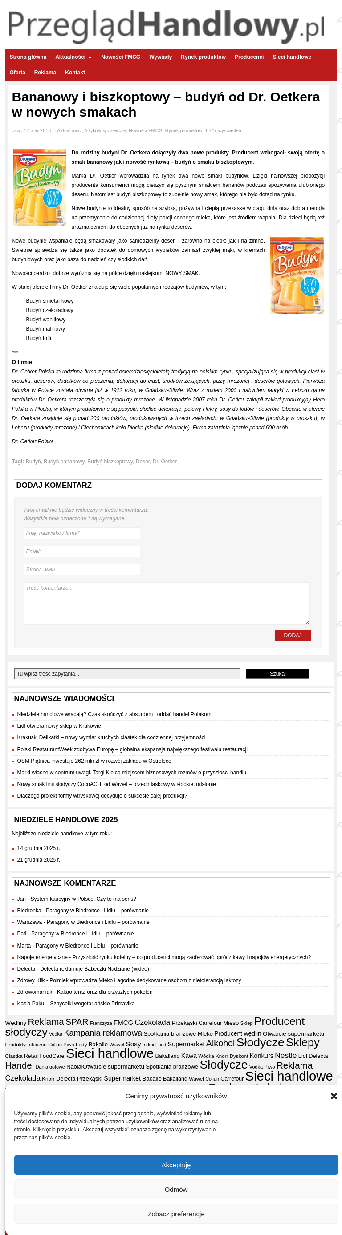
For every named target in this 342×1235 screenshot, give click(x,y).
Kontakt (75, 72)
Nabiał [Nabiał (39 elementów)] (74, 1066)
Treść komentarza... (167, 603)
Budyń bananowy (64, 461)
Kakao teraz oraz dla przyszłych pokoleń (105, 992)
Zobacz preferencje (175, 1214)
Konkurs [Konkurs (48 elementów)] (261, 1055)
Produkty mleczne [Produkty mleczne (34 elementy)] (26, 1044)
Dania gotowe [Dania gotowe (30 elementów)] (50, 1066)
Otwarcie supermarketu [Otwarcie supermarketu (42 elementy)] (293, 1033)
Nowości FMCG (120, 57)
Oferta (17, 72)
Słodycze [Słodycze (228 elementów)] (260, 1042)
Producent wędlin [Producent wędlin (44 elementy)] (237, 1033)
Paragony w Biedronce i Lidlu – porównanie (97, 910)
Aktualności (73, 57)
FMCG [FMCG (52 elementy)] (123, 1022)
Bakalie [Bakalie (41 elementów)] (98, 1044)
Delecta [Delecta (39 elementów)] (318, 1056)
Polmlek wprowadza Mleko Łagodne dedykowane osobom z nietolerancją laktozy (145, 980)
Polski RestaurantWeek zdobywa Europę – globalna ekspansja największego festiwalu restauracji (132, 749)
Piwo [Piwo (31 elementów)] (68, 1044)
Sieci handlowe (292, 57)
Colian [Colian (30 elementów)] (55, 1044)
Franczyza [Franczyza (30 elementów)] (101, 1023)
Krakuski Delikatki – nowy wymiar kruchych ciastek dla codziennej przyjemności (111, 737)
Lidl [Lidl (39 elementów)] (302, 1056)
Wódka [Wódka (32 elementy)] (206, 1056)
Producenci (249, 57)
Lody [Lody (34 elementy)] (81, 1044)
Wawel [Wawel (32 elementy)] (116, 1044)
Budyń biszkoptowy (110, 461)
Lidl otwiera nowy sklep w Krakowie (59, 726)
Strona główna (28, 57)
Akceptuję (176, 1165)
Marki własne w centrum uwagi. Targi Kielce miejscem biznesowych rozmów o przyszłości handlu (132, 772)
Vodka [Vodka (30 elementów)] (55, 1034)
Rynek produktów (203, 57)
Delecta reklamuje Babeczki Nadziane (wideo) (94, 969)
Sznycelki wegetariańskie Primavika (92, 1003)
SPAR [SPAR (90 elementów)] (76, 1022)
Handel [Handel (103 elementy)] (19, 1065)
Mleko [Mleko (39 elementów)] (205, 1033)
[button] (334, 1097)
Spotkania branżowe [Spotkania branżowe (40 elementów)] (169, 1033)
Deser (143, 461)
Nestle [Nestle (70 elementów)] (286, 1055)
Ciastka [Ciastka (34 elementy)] (14, 1056)
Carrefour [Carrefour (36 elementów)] (210, 1023)
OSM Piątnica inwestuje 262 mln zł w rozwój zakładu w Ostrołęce (94, 761)
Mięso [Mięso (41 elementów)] (231, 1023)
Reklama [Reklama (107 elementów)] (46, 1021)
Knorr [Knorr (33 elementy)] (222, 1056)
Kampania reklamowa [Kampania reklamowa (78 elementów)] (103, 1032)
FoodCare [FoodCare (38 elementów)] (51, 1056)
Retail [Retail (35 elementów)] (31, 1056)
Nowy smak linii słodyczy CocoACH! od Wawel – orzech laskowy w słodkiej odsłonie (116, 784)
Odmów (176, 1190)
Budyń (33, 461)
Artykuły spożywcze (105, 130)
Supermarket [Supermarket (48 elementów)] (186, 1044)
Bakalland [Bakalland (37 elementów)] (167, 1056)
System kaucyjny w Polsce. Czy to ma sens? (83, 899)
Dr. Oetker (165, 461)
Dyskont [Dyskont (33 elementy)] (239, 1056)
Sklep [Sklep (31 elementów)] (246, 1023)
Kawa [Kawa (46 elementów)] (189, 1055)
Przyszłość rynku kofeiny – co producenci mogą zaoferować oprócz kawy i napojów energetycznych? (192, 957)
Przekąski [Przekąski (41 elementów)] (184, 1023)
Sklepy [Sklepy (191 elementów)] (303, 1042)
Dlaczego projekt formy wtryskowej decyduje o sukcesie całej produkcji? (102, 796)
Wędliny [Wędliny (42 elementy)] (16, 1023)
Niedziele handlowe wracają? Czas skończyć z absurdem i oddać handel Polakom (114, 714)
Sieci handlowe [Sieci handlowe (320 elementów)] (110, 1053)
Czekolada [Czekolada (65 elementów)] (152, 1022)
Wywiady (160, 57)
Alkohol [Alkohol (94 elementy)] (220, 1043)
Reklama (45, 72)
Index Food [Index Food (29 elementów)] (154, 1044)
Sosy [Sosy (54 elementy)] (133, 1044)
